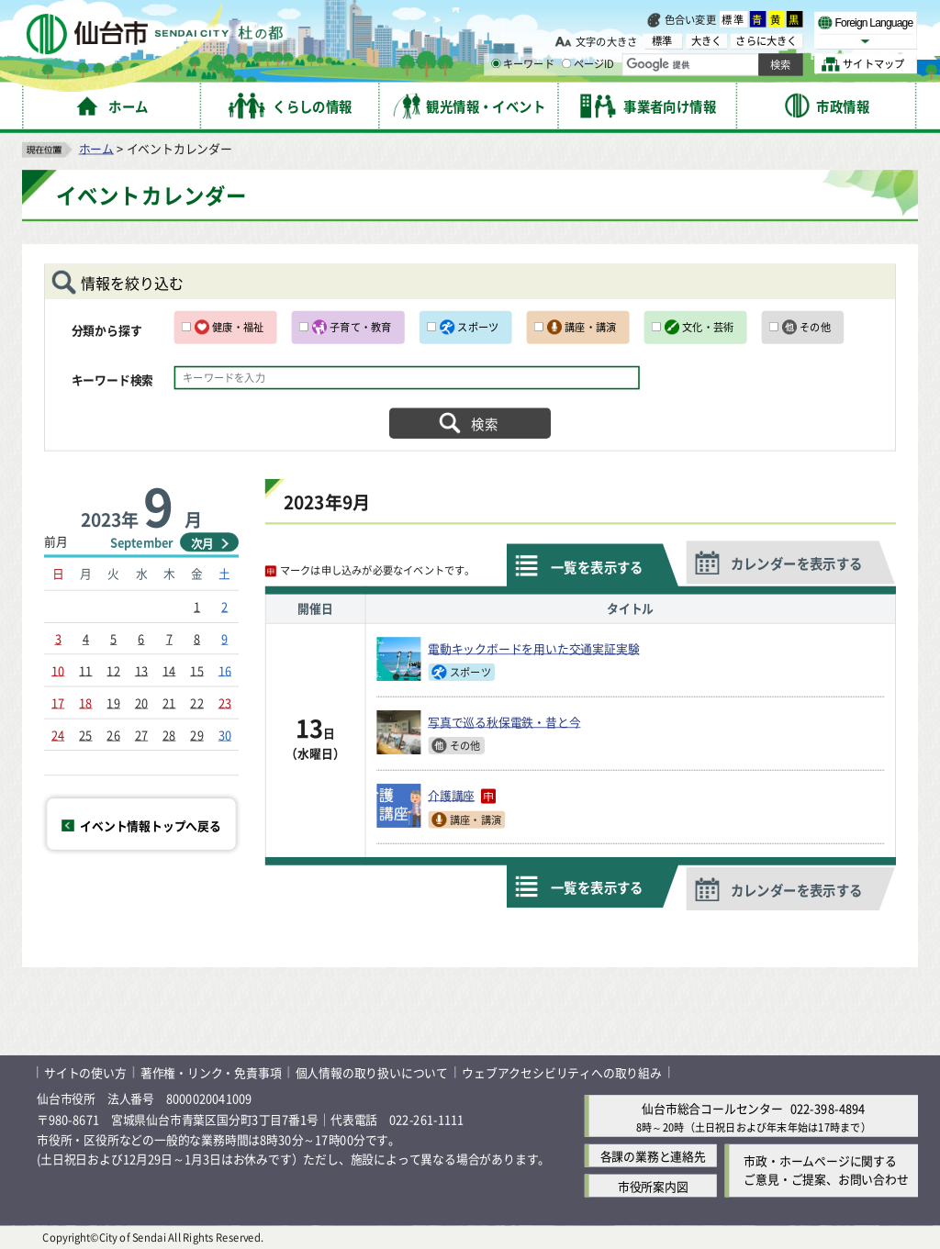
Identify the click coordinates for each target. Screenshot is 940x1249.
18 (85, 701)
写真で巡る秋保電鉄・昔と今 (504, 721)
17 (57, 701)
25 (85, 733)
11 (85, 669)
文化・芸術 (707, 326)
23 (224, 701)
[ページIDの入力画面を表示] (566, 63)
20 (141, 701)
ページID (588, 64)
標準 (733, 19)
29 (196, 733)
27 (141, 733)
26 (112, 733)
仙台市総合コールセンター (712, 1108)
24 (57, 733)
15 (196, 669)
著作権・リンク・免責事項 (211, 1072)
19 (112, 701)
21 (168, 701)
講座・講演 (590, 326)
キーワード (522, 64)
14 (168, 669)
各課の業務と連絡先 (653, 1155)
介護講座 (462, 795)
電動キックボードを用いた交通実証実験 (533, 648)
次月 (203, 543)
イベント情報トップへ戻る (150, 824)
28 (168, 733)
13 (141, 669)
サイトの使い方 (85, 1072)
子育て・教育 (360, 326)
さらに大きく (766, 41)
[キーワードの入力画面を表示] (495, 63)
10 (57, 669)
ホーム (96, 147)
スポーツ (477, 326)
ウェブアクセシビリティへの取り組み (562, 1072)
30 (224, 733)
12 (112, 669)
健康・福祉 (237, 326)
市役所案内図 (653, 1185)
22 (196, 701)
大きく (706, 41)
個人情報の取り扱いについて (372, 1072)
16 (224, 669)
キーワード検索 (113, 379)
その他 (815, 326)
